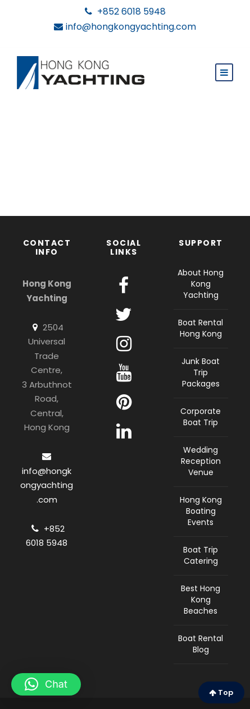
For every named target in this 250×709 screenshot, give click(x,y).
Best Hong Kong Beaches (200, 599)
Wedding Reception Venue (201, 461)
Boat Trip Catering (200, 555)
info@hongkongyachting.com (125, 27)
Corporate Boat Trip (200, 417)
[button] (46, 684)
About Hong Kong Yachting (201, 284)
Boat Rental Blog (200, 644)
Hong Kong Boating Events (201, 511)
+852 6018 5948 (125, 12)
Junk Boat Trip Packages (200, 372)
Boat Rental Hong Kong (200, 328)
